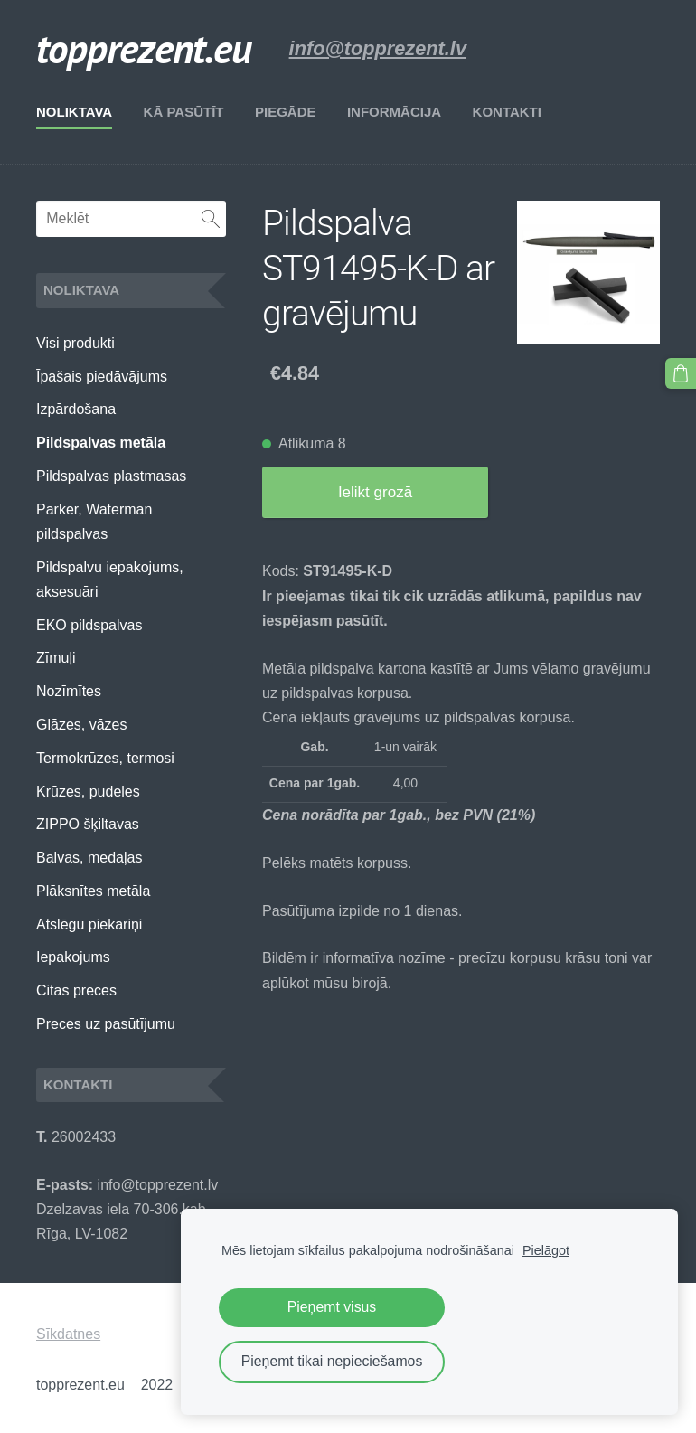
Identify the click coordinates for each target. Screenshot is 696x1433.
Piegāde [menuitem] (285, 111)
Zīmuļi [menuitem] (56, 657)
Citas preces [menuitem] (76, 990)
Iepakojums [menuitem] (73, 957)
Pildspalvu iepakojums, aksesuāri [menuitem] (109, 579)
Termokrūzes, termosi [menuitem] (105, 758)
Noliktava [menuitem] (74, 111)
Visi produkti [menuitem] (75, 343)
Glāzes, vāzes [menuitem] (81, 724)
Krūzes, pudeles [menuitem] (88, 791)
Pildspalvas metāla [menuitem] (100, 442)
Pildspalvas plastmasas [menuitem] (111, 476)
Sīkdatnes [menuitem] (68, 1334)
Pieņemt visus (332, 1307)
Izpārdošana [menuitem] (76, 409)
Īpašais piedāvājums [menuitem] (101, 376)
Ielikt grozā (375, 492)
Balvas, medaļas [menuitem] (89, 857)
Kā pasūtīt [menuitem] (184, 111)
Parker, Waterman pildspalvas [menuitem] (94, 522)
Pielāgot (545, 1250)
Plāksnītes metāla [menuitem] (93, 891)
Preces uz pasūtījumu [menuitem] (105, 1024)
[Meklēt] (131, 219)
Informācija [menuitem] (394, 111)
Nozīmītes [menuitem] (68, 691)
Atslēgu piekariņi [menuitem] (89, 924)
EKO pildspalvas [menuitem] (89, 625)
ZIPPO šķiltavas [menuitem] (87, 824)
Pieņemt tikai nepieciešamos (332, 1361)
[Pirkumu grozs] (680, 373)
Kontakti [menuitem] (507, 111)
